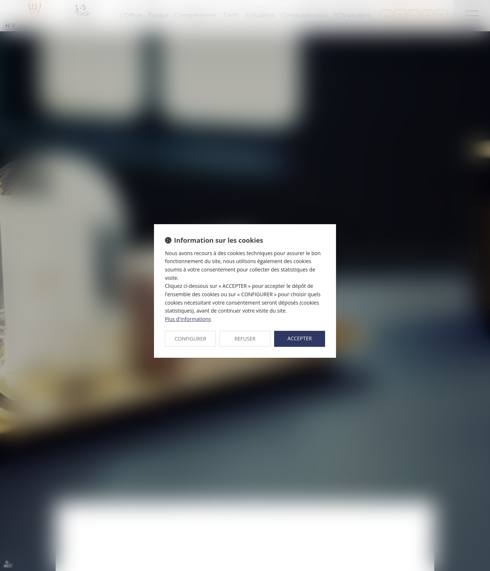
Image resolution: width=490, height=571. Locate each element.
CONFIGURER (190, 338)
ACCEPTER (300, 338)
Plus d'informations (188, 319)
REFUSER (245, 338)
